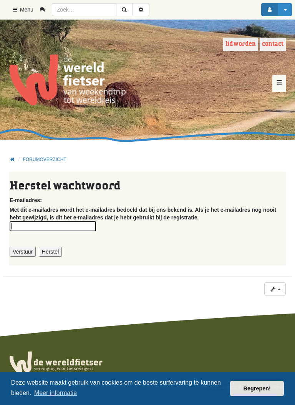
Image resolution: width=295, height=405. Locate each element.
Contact (272, 44)
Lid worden (240, 44)
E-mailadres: (26, 200)
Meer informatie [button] (55, 393)
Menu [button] (22, 10)
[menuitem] (45, 9)
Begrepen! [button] (257, 388)
